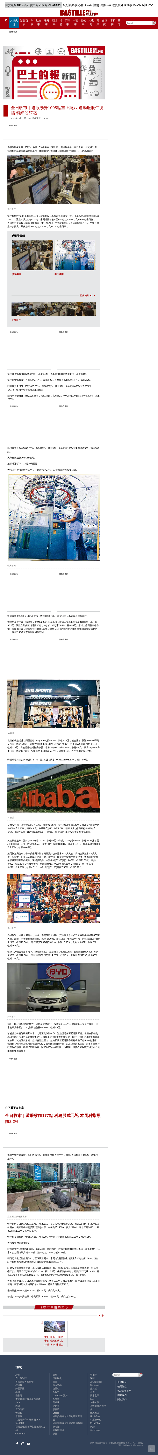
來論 (92, 1426)
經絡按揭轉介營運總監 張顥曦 (68, 1423)
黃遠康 (56, 1402)
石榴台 (43, 5)
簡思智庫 (94, 1413)
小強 (92, 1392)
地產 (61, 22)
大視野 (91, 22)
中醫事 (75, 22)
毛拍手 (93, 1374)
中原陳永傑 (95, 1419)
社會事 (38, 22)
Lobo (92, 1399)
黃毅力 (56, 1392)
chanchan (20, 1433)
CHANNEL (55, 5)
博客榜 (112, 22)
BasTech (138, 5)
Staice (56, 1413)
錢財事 (54, 22)
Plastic (89, 5)
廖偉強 (56, 1409)
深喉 (55, 1374)
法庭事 (46, 22)
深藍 (92, 1378)
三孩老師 (19, 1409)
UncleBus (95, 1416)
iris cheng (95, 1430)
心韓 (81, 5)
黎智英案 (24, 22)
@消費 (104, 22)
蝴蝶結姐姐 (58, 1430)
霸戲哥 (18, 1395)
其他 (119, 22)
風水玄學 (94, 1395)
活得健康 (19, 1423)
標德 (55, 1433)
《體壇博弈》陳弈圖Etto (27, 1419)
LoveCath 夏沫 (60, 1395)
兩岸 (97, 22)
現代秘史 (57, 1378)
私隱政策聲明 (124, 1391)
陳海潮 (56, 1426)
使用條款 (122, 1386)
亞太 (65, 5)
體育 (96, 5)
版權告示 (122, 1382)
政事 (32, 22)
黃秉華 (56, 1399)
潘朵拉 (18, 1413)
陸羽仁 (56, 1388)
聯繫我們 (122, 1395)
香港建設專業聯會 (24, 1381)
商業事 (67, 22)
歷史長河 (117, 5)
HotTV (149, 5)
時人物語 (57, 1385)
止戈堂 (93, 1388)
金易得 (56, 1406)
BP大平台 (23, 5)
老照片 (18, 1416)
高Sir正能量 (96, 1381)
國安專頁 (10, 5)
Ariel (17, 1374)
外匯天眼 (19, 1388)
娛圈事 (73, 5)
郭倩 (55, 1381)
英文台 (34, 5)
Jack (17, 1402)
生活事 (128, 5)
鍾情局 (18, 1385)
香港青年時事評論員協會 (27, 1399)
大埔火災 (14, 22)
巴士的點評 (21, 1378)
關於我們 (122, 1399)
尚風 (17, 1406)
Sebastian (95, 1385)
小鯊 (17, 1392)
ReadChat (95, 1423)
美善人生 (105, 5)
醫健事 (83, 22)
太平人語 (94, 1402)
